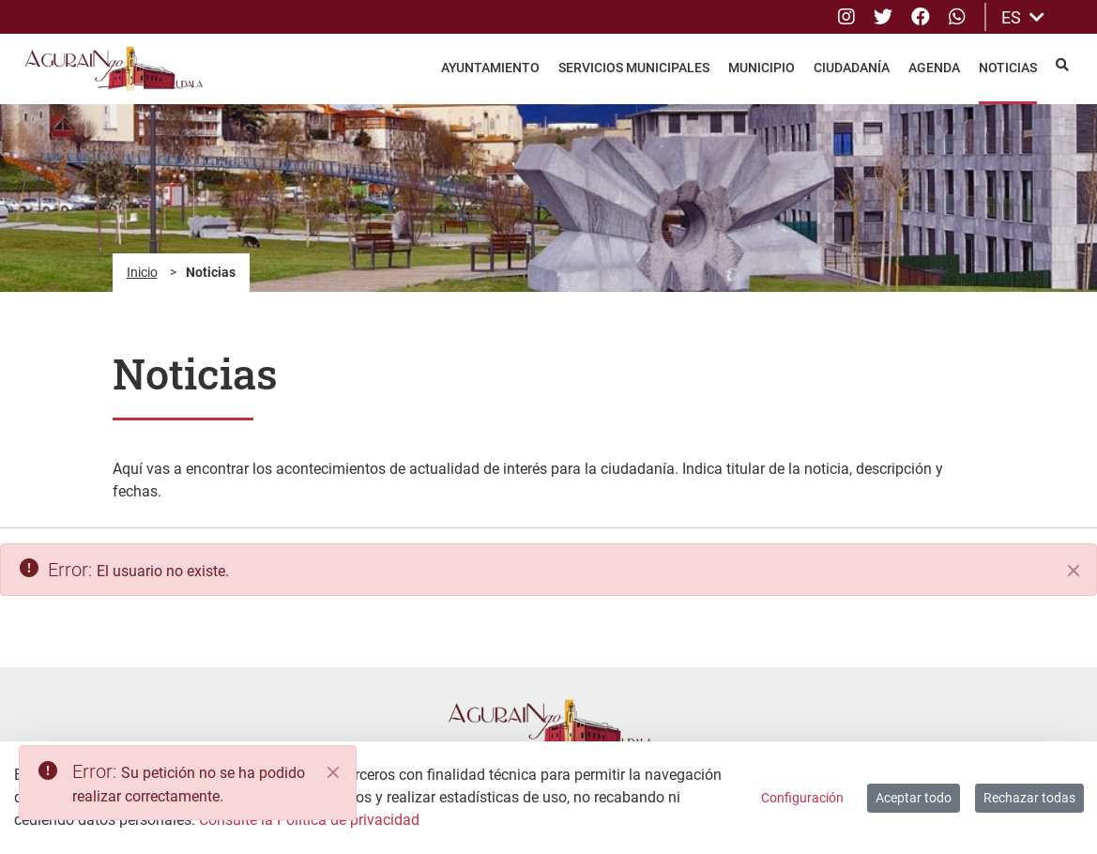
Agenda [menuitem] (934, 67)
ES (1022, 17)
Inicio (142, 272)
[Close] (333, 772)
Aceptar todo (914, 797)
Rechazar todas (1029, 797)
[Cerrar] (1074, 571)
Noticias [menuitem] (1008, 67)
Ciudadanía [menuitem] (852, 67)
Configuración (802, 797)
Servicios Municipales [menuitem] (633, 67)
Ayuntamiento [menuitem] (490, 67)
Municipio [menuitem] (761, 67)
